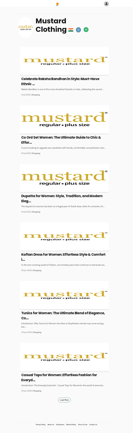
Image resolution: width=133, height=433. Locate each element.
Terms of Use (82, 424)
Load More (64, 400)
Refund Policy (71, 424)
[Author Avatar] (106, 3)
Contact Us (93, 424)
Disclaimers (60, 424)
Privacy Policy (41, 424)
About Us (50, 424)
